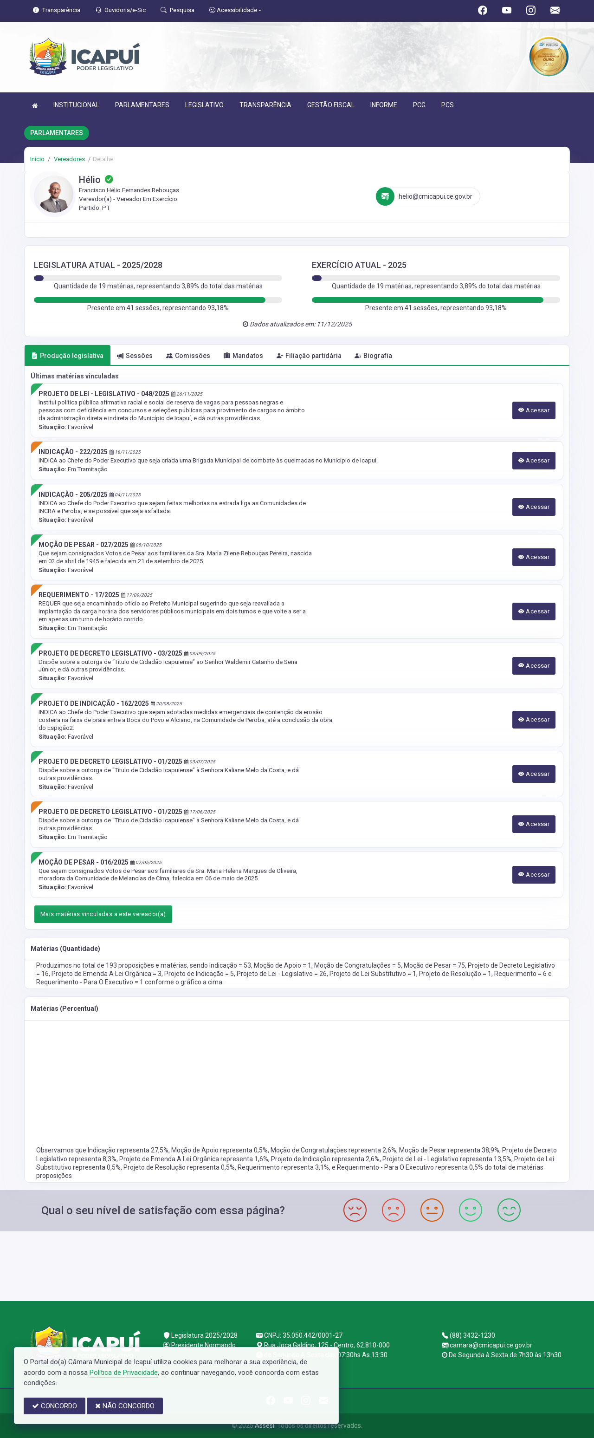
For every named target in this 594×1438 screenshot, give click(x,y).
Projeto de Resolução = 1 (455, 973)
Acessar (534, 410)
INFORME (383, 105)
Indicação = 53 (230, 965)
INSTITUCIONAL (76, 105)
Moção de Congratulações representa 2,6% (333, 1150)
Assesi (264, 1425)
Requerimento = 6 (521, 973)
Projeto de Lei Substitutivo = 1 (372, 973)
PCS (447, 105)
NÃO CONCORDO (125, 1406)
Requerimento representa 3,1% (283, 1167)
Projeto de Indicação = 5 (199, 973)
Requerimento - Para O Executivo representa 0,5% (410, 1167)
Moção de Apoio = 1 (282, 965)
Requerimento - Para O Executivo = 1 (90, 982)
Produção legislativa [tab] (67, 355)
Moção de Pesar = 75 (434, 965)
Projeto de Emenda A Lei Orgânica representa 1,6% (193, 1159)
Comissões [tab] (188, 355)
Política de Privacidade (124, 1372)
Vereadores (68, 159)
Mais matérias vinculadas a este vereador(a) (103, 914)
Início (37, 159)
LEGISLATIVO (204, 105)
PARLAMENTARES (142, 105)
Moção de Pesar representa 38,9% (449, 1150)
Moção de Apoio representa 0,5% (219, 1150)
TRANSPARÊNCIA (265, 105)
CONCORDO (54, 1406)
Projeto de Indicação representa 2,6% (325, 1159)
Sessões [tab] (135, 355)
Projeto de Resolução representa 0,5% (179, 1167)
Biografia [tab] (373, 355)
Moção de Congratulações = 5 (357, 965)
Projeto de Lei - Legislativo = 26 (282, 973)
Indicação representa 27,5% (128, 1150)
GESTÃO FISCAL (331, 105)
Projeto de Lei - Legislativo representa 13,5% (446, 1159)
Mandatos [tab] (243, 355)
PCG (419, 105)
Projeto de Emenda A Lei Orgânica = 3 (106, 973)
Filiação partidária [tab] (309, 355)
